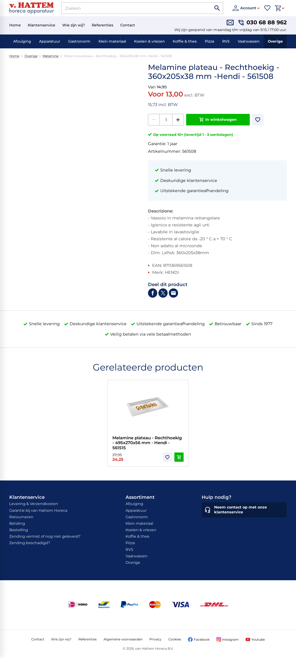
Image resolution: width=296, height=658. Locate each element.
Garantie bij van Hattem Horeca (38, 510)
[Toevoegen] (258, 119)
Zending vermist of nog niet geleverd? (44, 536)
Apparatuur (49, 41)
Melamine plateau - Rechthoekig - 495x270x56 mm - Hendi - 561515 (147, 442)
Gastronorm (79, 41)
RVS (226, 41)
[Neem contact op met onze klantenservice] (244, 510)
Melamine (51, 56)
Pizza (209, 41)
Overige (275, 41)
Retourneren (21, 517)
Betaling (17, 523)
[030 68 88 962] (262, 23)
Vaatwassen (249, 41)
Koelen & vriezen (149, 41)
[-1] (154, 119)
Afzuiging (22, 41)
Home (14, 56)
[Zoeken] (131, 8)
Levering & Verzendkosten (33, 504)
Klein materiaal (112, 41)
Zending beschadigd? (29, 543)
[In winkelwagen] (218, 119)
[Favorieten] (267, 8)
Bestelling (18, 530)
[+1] (178, 119)
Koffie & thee (185, 41)
